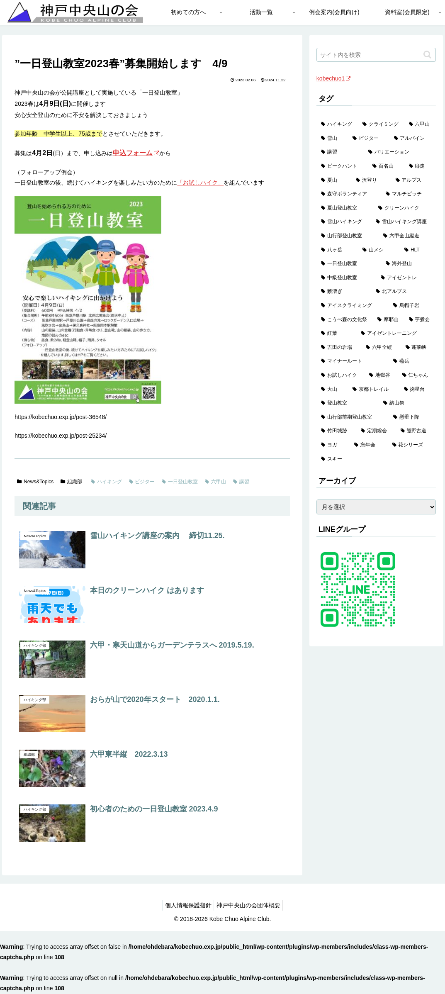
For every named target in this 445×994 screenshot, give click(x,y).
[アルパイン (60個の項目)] (412, 138)
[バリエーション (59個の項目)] (400, 152)
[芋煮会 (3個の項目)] (420, 320)
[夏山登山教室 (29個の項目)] (345, 208)
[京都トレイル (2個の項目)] (374, 389)
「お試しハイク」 (200, 182)
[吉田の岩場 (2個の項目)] (338, 347)
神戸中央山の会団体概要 (250, 905)
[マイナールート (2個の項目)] (352, 361)
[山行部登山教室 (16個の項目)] (347, 236)
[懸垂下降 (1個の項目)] (412, 417)
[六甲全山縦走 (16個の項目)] (407, 236)
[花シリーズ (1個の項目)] (412, 445)
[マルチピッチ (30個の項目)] (408, 194)
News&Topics (35, 482)
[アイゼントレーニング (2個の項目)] (396, 333)
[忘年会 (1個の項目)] (368, 445)
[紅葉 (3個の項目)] (336, 333)
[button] (427, 54)
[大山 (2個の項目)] (332, 389)
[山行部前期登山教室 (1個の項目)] (352, 417)
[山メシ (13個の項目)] (379, 250)
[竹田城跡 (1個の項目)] (336, 431)
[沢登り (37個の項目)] (371, 180)
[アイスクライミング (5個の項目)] (352, 306)
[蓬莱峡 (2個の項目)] (418, 347)
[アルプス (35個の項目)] (413, 180)
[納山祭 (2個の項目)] (407, 403)
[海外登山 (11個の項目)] (408, 264)
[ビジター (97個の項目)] (369, 138)
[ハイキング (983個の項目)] (337, 124)
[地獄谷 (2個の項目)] (381, 375)
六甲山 (215, 482)
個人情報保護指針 (186, 905)
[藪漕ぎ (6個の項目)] (343, 291)
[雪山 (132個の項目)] (332, 138)
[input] (376, 55)
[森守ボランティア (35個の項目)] (348, 194)
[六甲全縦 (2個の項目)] (381, 347)
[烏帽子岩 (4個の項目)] (412, 306)
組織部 (71, 482)
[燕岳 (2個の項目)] (412, 361)
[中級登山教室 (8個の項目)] (346, 278)
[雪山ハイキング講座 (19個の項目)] (403, 222)
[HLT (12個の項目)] (418, 250)
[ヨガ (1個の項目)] (333, 445)
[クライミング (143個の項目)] (381, 124)
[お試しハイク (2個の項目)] (340, 375)
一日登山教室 (180, 482)
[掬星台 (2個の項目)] (417, 389)
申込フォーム (136, 152)
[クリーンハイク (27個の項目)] (404, 208)
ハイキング (106, 482)
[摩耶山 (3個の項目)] (389, 320)
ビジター (142, 482)
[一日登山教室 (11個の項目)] (348, 264)
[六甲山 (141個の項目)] (420, 124)
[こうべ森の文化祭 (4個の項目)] (344, 320)
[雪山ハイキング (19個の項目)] (343, 222)
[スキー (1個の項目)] (376, 459)
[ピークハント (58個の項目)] (342, 166)
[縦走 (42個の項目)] (420, 166)
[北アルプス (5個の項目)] (403, 291)
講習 (241, 482)
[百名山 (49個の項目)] (386, 166)
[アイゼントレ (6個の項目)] (406, 278)
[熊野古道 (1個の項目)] (416, 431)
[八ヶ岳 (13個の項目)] (337, 250)
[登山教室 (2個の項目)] (347, 403)
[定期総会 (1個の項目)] (376, 431)
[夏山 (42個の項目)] (333, 180)
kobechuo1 (333, 78)
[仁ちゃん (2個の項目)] (417, 375)
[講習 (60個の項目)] (340, 152)
